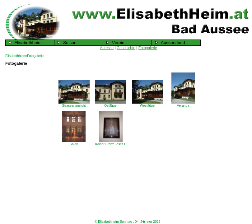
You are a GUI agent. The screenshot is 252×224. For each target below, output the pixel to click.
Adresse (107, 48)
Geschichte (126, 48)
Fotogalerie (147, 48)
